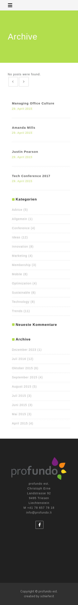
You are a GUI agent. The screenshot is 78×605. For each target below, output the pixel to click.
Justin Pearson (25, 151)
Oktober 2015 (22, 368)
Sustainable (21, 292)
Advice (17, 209)
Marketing (19, 255)
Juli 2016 (19, 359)
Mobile (17, 274)
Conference (21, 228)
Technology (21, 301)
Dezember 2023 (24, 349)
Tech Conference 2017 (31, 176)
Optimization (22, 283)
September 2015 (24, 377)
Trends (17, 311)
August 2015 (21, 386)
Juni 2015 (19, 405)
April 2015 (20, 423)
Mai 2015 (19, 414)
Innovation (20, 246)
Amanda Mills (24, 127)
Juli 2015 (19, 395)
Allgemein (19, 219)
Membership (21, 265)
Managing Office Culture (33, 103)
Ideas (16, 237)
